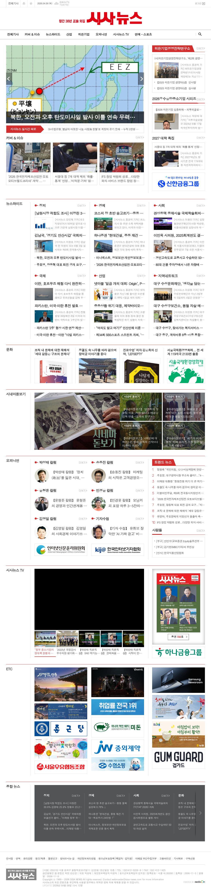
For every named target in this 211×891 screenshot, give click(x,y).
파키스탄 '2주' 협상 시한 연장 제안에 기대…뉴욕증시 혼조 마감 (61, 328)
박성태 (47, 462)
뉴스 (163, 462)
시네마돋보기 (16, 394)
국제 (42, 275)
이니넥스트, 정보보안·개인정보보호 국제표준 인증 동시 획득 (120, 258)
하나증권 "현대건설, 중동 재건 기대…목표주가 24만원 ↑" (106, 815)
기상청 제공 (64, 4)
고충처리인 (165, 858)
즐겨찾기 (31, 3)
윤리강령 (27, 858)
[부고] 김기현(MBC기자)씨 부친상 (175, 547)
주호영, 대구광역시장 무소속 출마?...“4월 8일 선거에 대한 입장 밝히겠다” (181, 475)
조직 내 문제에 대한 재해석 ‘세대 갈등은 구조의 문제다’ (181, 511)
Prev (9, 79)
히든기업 (83, 34)
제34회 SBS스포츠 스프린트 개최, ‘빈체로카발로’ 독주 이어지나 (120, 335)
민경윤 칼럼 (104, 490)
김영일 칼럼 (47, 518)
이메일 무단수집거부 (146, 858)
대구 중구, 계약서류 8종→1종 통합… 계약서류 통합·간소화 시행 (180, 335)
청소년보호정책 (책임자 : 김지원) (115, 858)
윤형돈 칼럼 (47, 490)
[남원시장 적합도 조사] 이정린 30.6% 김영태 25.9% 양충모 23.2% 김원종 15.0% (63, 805)
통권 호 (177, 637)
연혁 (18, 858)
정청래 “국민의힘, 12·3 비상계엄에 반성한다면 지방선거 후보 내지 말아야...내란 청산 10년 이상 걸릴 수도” (181, 469)
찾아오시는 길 (67, 858)
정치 (42, 205)
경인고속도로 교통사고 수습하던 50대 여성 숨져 (180, 258)
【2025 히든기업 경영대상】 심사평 (176, 88)
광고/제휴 (40, 858)
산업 (69, 34)
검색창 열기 (199, 34)
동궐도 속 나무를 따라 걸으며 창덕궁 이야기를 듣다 (181, 487)
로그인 (198, 3)
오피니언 (101, 34)
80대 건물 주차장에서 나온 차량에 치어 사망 (180, 264)
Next (141, 79)
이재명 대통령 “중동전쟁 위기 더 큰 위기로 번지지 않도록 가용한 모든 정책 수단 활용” (181, 481)
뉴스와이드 (53, 34)
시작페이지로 (23, 3)
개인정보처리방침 (86, 858)
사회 (161, 205)
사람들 (157, 530)
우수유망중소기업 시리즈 (174, 98)
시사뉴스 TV (120, 34)
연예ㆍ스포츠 (143, 34)
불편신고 (52, 858)
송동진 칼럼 (104, 462)
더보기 (76, 796)
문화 (9, 349)
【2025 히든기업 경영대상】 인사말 (176, 82)
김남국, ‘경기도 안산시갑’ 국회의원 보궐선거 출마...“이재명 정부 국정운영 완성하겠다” (62, 816)
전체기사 (13, 3)
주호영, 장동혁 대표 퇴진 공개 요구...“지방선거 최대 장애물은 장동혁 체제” (61, 264)
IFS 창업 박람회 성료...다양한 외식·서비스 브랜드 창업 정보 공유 (181, 522)
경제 (102, 205)
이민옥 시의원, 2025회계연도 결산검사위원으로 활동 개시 (151, 815)
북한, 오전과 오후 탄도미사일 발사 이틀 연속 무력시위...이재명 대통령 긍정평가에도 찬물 (61, 258)
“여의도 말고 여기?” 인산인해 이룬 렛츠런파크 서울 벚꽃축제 (120, 328)
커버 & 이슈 (32, 34)
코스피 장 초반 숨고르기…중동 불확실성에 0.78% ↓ (107, 805)
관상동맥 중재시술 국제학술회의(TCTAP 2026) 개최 (150, 805)
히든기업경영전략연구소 (172, 48)
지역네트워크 (168, 275)
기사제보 (178, 858)
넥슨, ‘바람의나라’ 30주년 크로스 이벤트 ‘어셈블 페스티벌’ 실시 (83, 129)
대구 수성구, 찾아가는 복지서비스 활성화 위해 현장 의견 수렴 (180, 328)
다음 (201, 813)
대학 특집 (163, 138)
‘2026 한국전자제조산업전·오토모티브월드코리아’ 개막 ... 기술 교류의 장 (120, 264)
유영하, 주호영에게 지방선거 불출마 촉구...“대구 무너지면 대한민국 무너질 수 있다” (181, 516)
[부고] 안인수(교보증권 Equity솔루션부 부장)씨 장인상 (179, 541)
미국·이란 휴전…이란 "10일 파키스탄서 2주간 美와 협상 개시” (61, 335)
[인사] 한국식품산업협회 (170, 553)
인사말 (9, 858)
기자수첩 (102, 518)
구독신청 (190, 858)
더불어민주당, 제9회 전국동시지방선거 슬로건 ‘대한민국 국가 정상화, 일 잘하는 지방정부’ (181, 493)
